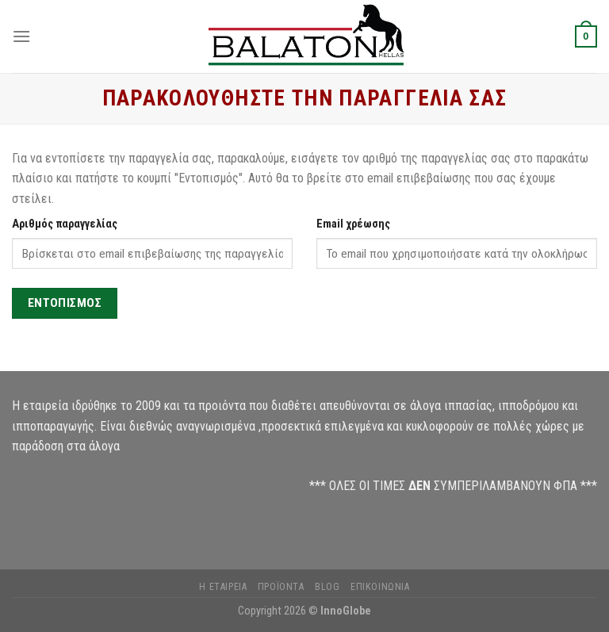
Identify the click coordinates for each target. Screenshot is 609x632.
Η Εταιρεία (223, 586)
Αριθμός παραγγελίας (64, 224)
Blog (327, 586)
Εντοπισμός (65, 303)
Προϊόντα (281, 586)
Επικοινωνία (380, 586)
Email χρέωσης (353, 224)
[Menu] (21, 36)
